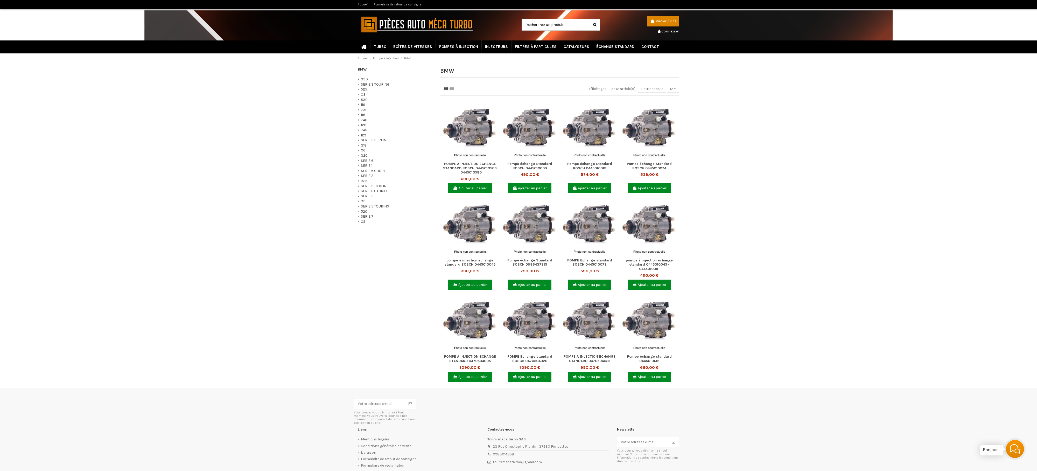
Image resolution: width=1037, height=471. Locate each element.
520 (364, 211)
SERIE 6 (367, 160)
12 (673, 89)
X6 (363, 150)
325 (364, 181)
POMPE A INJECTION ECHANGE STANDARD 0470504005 (470, 358)
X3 (363, 94)
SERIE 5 (367, 196)
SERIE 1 (366, 165)
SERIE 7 (367, 216)
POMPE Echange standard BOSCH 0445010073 (589, 262)
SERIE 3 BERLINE (375, 186)
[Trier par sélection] (652, 89)
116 (363, 104)
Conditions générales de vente (386, 446)
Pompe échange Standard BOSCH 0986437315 (529, 262)
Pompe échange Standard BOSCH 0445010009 (529, 166)
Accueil (363, 4)
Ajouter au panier (470, 188)
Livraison (368, 452)
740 (364, 120)
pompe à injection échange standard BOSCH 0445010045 (470, 262)
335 (364, 201)
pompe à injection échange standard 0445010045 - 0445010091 (649, 264)
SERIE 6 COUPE (373, 171)
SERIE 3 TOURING (375, 84)
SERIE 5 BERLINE (374, 140)
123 (363, 135)
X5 (363, 221)
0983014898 (503, 454)
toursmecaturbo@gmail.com (517, 462)
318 (364, 145)
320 (364, 155)
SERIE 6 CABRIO (374, 191)
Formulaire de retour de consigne (397, 4)
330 (364, 79)
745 (364, 130)
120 (363, 125)
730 (364, 110)
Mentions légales (375, 439)
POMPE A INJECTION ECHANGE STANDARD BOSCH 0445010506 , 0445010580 (470, 168)
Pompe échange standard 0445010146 (649, 358)
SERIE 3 (367, 176)
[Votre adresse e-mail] (379, 404)
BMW (362, 69)
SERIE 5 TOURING (375, 206)
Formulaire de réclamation (383, 465)
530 (364, 100)
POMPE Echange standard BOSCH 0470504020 (529, 358)
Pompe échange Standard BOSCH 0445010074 (649, 166)
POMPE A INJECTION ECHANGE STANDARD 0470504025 (589, 358)
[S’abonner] (410, 404)
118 (363, 115)
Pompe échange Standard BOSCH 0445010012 (589, 166)
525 (364, 89)
